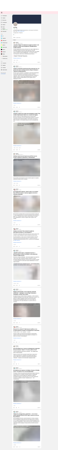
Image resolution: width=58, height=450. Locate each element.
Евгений (1, 173)
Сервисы (1, 194)
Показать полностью (4, 183)
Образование (2, 174)
